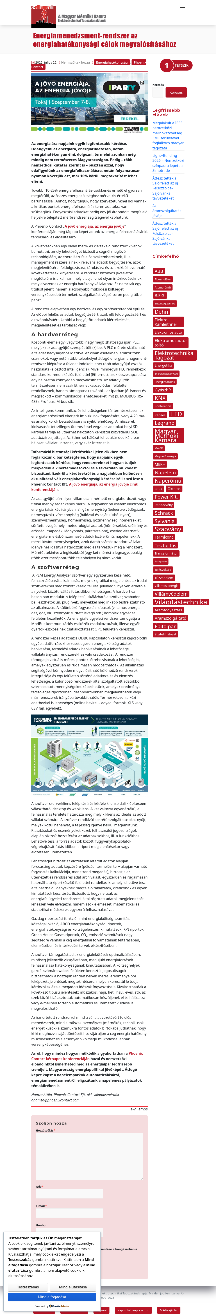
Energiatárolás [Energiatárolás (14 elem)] (165, 380)
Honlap (41, 1223)
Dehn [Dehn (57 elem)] (161, 309)
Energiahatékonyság (112, 60)
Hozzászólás (45, 1128)
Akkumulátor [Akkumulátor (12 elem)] (163, 277)
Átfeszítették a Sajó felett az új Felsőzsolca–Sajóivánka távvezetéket (165, 186)
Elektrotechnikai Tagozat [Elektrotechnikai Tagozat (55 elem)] (175, 353)
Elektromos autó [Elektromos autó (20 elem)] (168, 330)
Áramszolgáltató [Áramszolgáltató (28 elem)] (170, 616)
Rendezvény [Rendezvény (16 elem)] (164, 503)
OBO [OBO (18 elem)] (158, 486)
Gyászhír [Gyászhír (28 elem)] (163, 388)
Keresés (158, 82)
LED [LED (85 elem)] (176, 412)
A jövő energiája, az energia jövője (95, 224)
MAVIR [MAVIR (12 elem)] (159, 446)
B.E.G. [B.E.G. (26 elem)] (160, 293)
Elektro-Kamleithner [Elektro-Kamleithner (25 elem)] (166, 320)
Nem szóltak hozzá (75, 60)
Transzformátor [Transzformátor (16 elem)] (166, 551)
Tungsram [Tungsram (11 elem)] (161, 559)
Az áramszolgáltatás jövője (166, 208)
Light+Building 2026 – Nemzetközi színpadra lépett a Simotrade (168, 161)
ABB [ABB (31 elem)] (159, 269)
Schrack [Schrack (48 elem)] (164, 511)
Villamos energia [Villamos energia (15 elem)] (167, 583)
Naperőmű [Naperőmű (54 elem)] (168, 478)
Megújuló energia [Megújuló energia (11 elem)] (165, 454)
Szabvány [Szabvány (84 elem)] (168, 527)
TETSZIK (182, 63)
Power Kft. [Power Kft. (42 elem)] (166, 495)
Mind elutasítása (73, 1287)
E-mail (41, 1204)
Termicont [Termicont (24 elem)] (164, 535)
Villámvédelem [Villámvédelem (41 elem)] (171, 592)
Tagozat (101, 1308)
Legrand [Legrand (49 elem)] (165, 421)
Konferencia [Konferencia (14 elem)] (163, 404)
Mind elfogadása (52, 1297)
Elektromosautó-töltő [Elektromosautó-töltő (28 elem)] (171, 340)
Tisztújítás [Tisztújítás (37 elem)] (165, 543)
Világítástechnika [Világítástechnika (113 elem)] (181, 600)
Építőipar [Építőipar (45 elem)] (165, 624)
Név (40, 1184)
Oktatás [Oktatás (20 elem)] (174, 486)
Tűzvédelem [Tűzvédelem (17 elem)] (164, 575)
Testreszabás (28, 1287)
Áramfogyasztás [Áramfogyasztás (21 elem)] (168, 608)
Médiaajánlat (169, 1308)
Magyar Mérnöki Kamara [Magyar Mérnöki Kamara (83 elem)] (166, 433)
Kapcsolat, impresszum (133, 1308)
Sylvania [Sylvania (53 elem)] (165, 519)
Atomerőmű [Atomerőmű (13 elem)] (163, 285)
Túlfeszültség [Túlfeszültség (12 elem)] (163, 567)
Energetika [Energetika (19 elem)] (163, 363)
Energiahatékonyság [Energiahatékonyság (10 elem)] (166, 371)
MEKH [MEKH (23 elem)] (160, 462)
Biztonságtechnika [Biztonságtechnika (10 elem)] (165, 301)
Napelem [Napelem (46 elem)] (165, 470)
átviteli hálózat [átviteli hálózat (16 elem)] (165, 632)
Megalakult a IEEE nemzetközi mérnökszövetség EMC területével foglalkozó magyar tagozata (168, 133)
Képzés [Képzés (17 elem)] (160, 413)
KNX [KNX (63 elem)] (160, 396)
